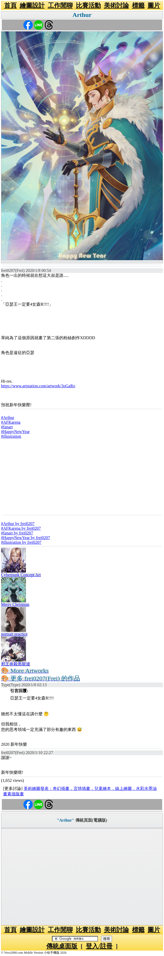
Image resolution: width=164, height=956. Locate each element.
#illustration (11, 436)
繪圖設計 (32, 5)
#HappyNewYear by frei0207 (25, 537)
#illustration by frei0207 (21, 542)
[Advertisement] (82, 476)
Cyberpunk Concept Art (21, 575)
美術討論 (116, 5)
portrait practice (14, 634)
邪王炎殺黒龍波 (15, 664)
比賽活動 (88, 5)
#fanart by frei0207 (17, 533)
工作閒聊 (60, 5)
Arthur (82, 14)
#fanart (7, 427)
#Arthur (7, 417)
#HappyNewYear (15, 431)
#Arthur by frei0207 (18, 523)
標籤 (138, 5)
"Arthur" (65, 820)
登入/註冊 (99, 946)
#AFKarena (11, 422)
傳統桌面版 (61, 946)
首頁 (10, 5)
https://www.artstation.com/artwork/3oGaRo (38, 386)
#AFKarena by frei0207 (21, 528)
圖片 (154, 5)
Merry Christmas (15, 604)
